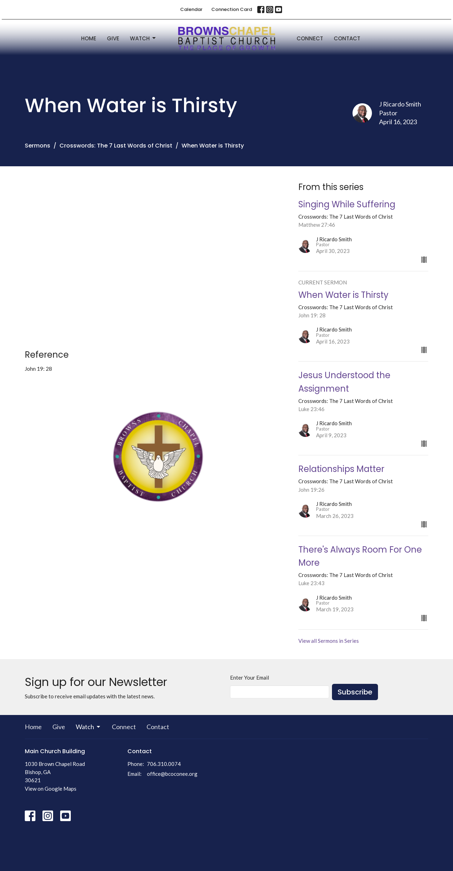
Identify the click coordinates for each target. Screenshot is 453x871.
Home (88, 38)
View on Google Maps (50, 788)
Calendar (191, 9)
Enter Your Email (249, 677)
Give (113, 38)
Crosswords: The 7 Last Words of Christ (115, 146)
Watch (143, 38)
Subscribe (355, 692)
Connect (310, 38)
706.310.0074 (164, 764)
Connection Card (231, 9)
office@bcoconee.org (172, 774)
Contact (347, 38)
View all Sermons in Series (328, 641)
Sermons (37, 146)
